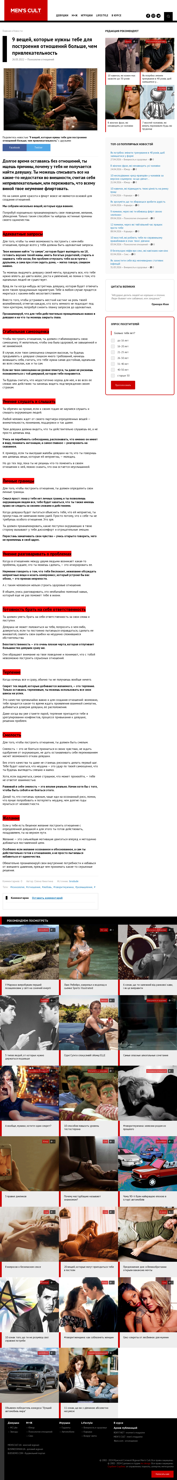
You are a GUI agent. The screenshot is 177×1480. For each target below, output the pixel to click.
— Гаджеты (65, 1427)
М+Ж (74, 15)
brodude (73, 881)
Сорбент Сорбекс (116, 1466)
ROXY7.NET (129, 1432)
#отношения (33, 887)
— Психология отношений (39, 1431)
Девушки (62, 15)
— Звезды (13, 1431)
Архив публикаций (125, 1427)
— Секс (29, 1435)
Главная (7, 31)
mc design (146, 1463)
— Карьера (86, 1431)
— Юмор (30, 1427)
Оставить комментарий (47, 898)
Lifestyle (102, 15)
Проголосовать (123, 385)
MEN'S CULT (128, 1436)
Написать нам (162, 1474)
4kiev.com (126, 1440)
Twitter (38, 147)
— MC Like (12, 1427)
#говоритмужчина (63, 887)
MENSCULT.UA (23, 1445)
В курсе (116, 15)
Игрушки (87, 15)
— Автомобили (66, 1431)
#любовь (47, 887)
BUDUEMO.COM (26, 1453)
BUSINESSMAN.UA (25, 1449)
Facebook (14, 147)
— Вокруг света (89, 1435)
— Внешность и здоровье (94, 1427)
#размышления (83, 887)
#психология (17, 887)
